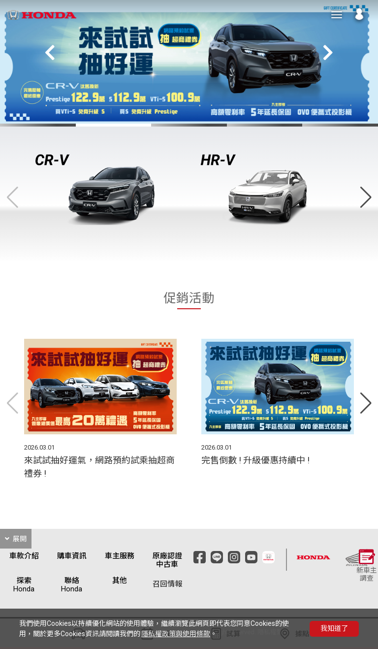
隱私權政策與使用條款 (175, 634)
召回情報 (167, 584)
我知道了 (334, 628)
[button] (327, 52)
